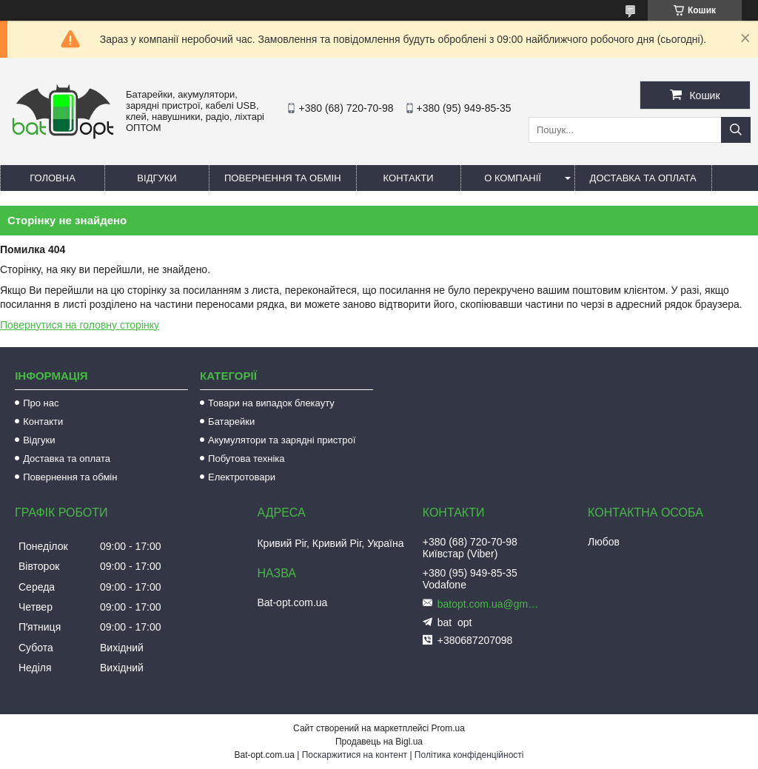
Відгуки (156, 178)
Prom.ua (448, 728)
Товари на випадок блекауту (271, 403)
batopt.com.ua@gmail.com (489, 604)
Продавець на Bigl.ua (379, 741)
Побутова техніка (246, 458)
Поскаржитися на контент (354, 755)
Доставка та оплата (643, 178)
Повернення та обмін (282, 178)
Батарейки (231, 421)
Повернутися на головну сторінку (79, 325)
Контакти (408, 178)
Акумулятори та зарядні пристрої (281, 440)
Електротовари (241, 477)
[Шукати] (736, 130)
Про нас (40, 403)
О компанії (512, 178)
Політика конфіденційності (469, 755)
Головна (53, 178)
